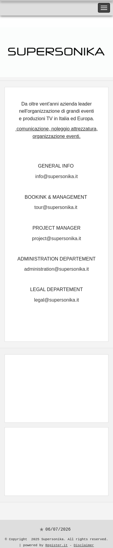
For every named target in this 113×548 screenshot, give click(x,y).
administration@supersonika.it (56, 264)
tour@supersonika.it (55, 204)
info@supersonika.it (56, 174)
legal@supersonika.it (56, 294)
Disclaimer (84, 539)
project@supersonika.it (56, 234)
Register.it (57, 539)
